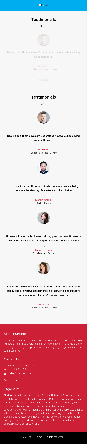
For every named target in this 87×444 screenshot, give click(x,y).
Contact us (10, 380)
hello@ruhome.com (20, 373)
